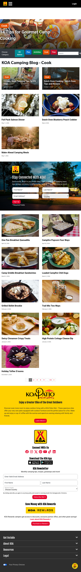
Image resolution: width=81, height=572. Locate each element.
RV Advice (19, 53)
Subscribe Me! (40, 497)
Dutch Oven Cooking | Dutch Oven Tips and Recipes (60, 82)
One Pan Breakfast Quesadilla (16, 240)
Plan (28, 52)
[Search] (68, 53)
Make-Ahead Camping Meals (15, 152)
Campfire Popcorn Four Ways (56, 240)
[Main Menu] (10, 4)
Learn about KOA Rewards (40, 519)
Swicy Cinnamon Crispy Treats (16, 338)
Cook (4, 25)
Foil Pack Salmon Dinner (13, 119)
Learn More (40, 421)
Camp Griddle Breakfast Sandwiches (19, 273)
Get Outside (40, 537)
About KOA (40, 543)
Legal (40, 555)
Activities (37, 52)
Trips (54, 52)
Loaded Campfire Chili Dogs (55, 273)
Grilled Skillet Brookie (12, 305)
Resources (40, 549)
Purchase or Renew (40, 524)
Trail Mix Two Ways (51, 305)
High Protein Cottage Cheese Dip (57, 338)
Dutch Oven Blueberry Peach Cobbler (59, 119)
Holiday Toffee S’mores (13, 371)
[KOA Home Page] (5, 4)
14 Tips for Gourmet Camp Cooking (25, 35)
